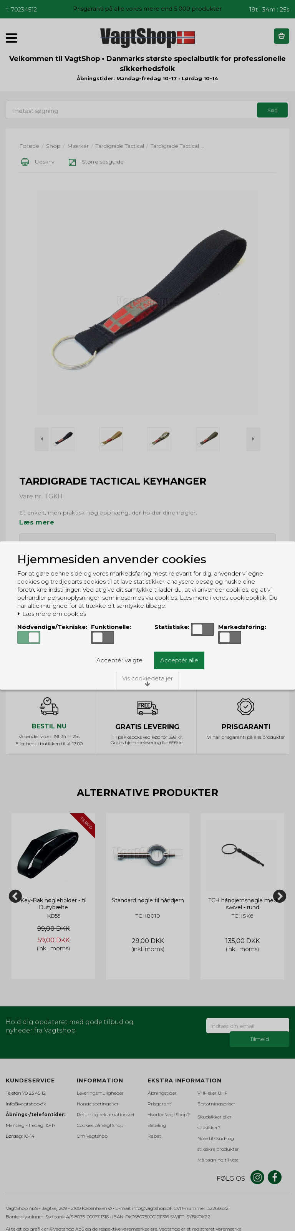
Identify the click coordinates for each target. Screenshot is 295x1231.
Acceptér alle (179, 660)
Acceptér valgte (119, 660)
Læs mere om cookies (51, 614)
